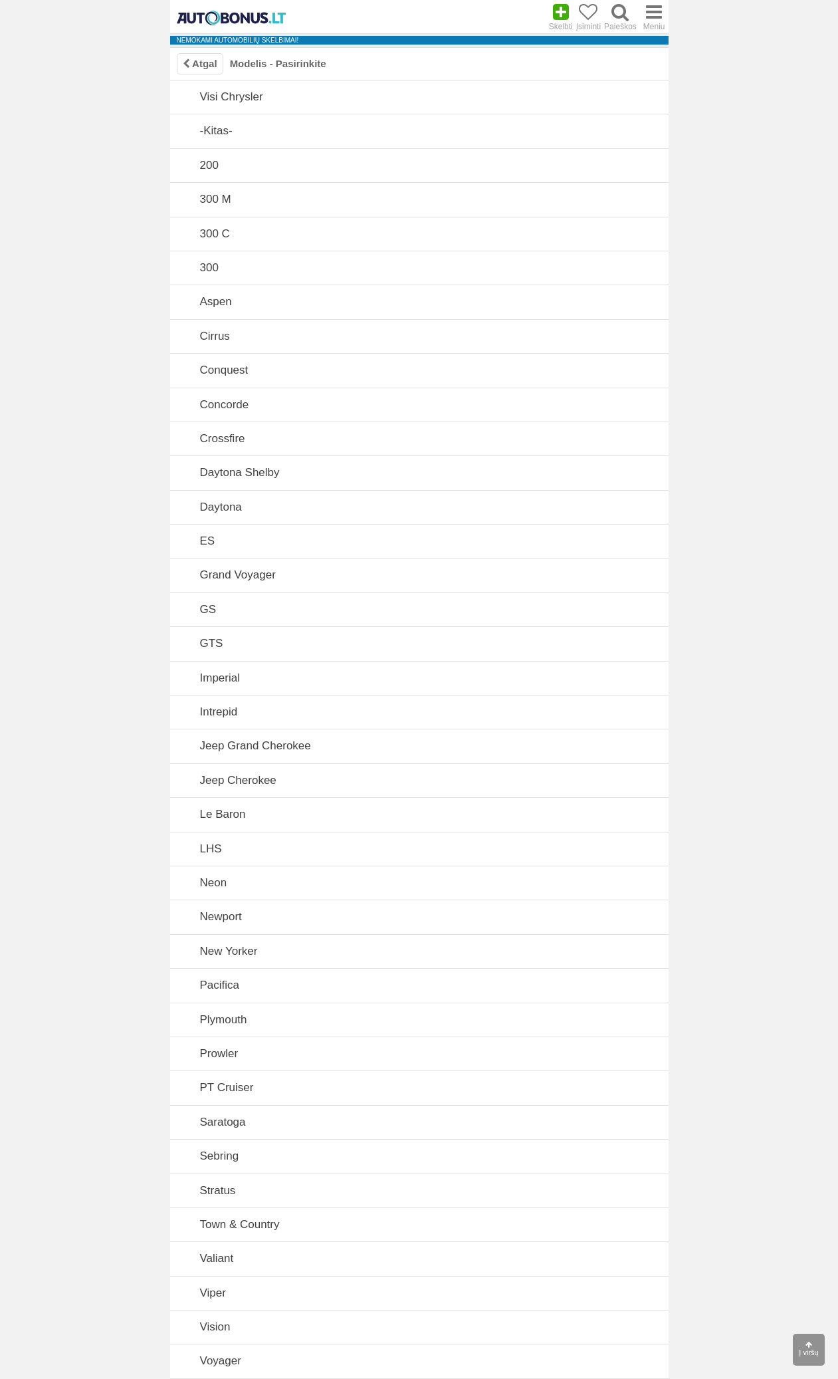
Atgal (200, 63)
